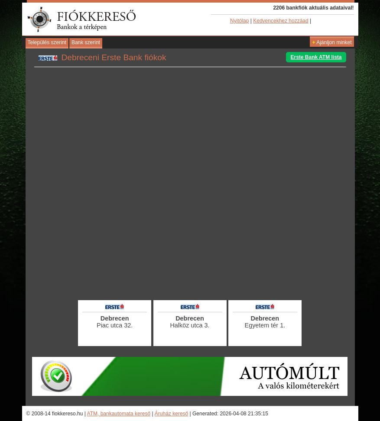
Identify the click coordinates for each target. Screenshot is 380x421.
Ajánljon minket (331, 42)
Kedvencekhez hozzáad (280, 21)
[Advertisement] (190, 275)
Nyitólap (239, 21)
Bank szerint (85, 42)
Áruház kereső (171, 414)
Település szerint (47, 42)
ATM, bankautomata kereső (119, 414)
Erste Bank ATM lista (315, 57)
